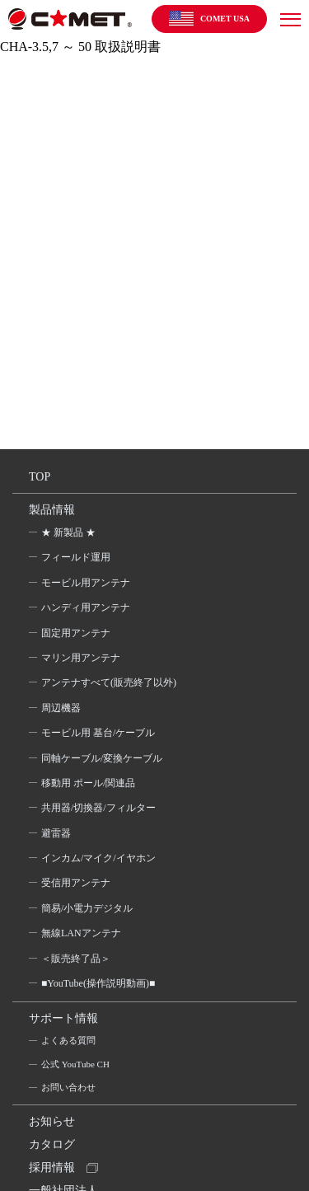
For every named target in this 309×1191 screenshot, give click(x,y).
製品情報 (52, 510)
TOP (39, 477)
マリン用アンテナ (80, 657)
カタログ (52, 1144)
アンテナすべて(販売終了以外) (108, 682)
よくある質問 (68, 1040)
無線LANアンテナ (81, 933)
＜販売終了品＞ (75, 958)
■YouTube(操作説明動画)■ (98, 983)
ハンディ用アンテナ (85, 607)
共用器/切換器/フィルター (98, 808)
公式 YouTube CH (75, 1064)
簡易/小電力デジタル (87, 908)
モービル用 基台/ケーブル (98, 733)
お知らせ (52, 1121)
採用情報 (52, 1167)
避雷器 (56, 833)
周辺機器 (61, 708)
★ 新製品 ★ (68, 532)
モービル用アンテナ (85, 582)
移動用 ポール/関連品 (88, 783)
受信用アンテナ (75, 883)
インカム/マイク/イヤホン (98, 858)
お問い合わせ (68, 1087)
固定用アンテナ (75, 633)
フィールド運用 (75, 557)
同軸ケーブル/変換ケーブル (101, 758)
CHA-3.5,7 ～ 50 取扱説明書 (80, 47)
